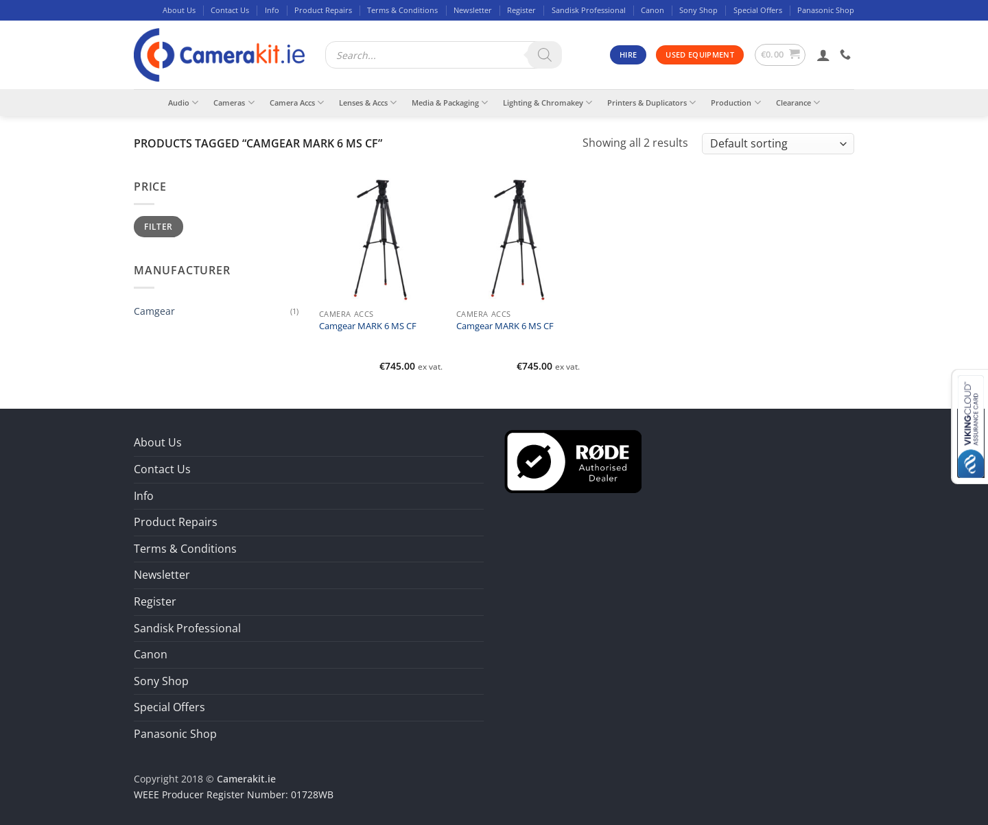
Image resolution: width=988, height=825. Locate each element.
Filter (158, 226)
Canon (652, 10)
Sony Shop (698, 10)
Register (521, 10)
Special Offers (757, 10)
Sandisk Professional (589, 10)
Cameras (233, 102)
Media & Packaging (450, 102)
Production (735, 102)
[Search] (545, 55)
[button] (780, 55)
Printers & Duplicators (651, 102)
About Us (179, 10)
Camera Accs (297, 102)
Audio (183, 102)
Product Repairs (323, 10)
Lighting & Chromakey (547, 102)
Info (272, 10)
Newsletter (473, 10)
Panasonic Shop (825, 10)
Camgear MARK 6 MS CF (367, 326)
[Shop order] (778, 143)
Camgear (154, 311)
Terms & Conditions (402, 10)
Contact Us (230, 10)
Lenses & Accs (368, 102)
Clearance (798, 102)
